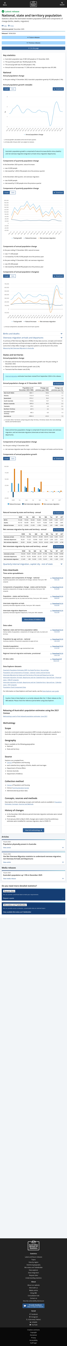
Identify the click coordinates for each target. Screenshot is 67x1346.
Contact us (33, 1298)
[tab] (6, 89)
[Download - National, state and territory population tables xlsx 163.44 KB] (57, 631)
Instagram (34, 1317)
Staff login (33, 1343)
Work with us (33, 1288)
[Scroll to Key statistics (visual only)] (17, 55)
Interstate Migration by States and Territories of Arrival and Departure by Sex (28, 675)
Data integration (33, 1273)
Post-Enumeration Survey (20, 788)
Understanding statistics (33, 1278)
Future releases (34, 37)
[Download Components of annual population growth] (58, 458)
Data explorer (33, 1270)
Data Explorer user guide (50, 691)
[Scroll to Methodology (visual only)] (17, 723)
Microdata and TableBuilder (33, 1267)
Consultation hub (33, 1296)
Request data (33, 1275)
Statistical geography (33, 1265)
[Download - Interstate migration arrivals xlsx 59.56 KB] (57, 604)
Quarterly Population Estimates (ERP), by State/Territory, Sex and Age (26, 670)
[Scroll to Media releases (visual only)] (17, 868)
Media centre (33, 1290)
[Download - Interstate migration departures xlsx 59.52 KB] (57, 611)
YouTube (34, 1325)
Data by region (33, 1262)
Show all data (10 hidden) (32, 619)
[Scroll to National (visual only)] (13, 73)
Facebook (34, 1314)
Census (9, 785)
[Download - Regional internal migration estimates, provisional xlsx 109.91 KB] (57, 654)
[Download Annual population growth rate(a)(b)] (58, 89)
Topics (33, 1260)
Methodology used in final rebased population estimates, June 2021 (25, 716)
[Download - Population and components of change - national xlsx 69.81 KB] (57, 579)
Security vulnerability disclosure (33, 1301)
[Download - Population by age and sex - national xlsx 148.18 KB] (57, 640)
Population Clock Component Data (14, 687)
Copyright (33, 1332)
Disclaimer (33, 1335)
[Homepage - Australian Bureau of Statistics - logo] (33, 4)
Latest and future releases (33, 1257)
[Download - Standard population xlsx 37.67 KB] (57, 647)
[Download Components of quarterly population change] (58, 192)
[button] (5, 4)
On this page (34, 48)
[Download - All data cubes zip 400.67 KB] (56, 660)
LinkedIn (34, 1322)
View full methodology (32, 830)
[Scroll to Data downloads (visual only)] (20, 570)
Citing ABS (33, 1293)
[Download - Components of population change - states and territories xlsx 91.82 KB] (57, 588)
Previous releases (34, 43)
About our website (33, 1285)
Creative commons (33, 1330)
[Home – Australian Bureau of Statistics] (33, 1245)
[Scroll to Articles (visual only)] (10, 837)
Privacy (33, 1338)
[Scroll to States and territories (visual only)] (25, 355)
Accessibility (34, 1340)
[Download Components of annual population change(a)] (58, 276)
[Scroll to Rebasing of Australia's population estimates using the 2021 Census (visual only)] (11, 713)
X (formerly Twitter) (34, 1319)
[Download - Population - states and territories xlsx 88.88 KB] (57, 597)
